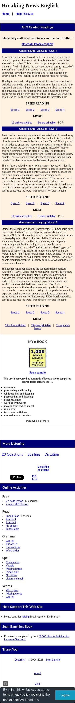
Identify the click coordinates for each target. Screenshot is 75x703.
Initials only (12, 571)
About (37, 673)
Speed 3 (45, 109)
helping (26, 616)
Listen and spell (14, 578)
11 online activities (21, 122)
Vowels (10, 565)
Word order (12, 550)
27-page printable (41, 325)
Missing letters (14, 568)
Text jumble (12, 528)
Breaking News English (30, 5)
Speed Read (12, 515)
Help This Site (24, 13)
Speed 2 (30, 109)
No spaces (11, 525)
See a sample (37, 372)
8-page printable (46, 122)
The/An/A (11, 543)
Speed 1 (15, 109)
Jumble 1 (11, 519)
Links (37, 683)
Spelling (34, 454)
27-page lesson (14, 500)
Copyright (20, 659)
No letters (11, 575)
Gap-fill (10, 540)
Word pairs (12, 590)
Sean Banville (53, 659)
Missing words (14, 593)
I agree (65, 695)
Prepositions (13, 547)
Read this (32, 700)
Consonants (12, 562)
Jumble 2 (11, 522)
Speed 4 (60, 109)
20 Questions (12, 454)
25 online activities (15, 325)
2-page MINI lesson (17, 504)
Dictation (51, 454)
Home (5, 13)
